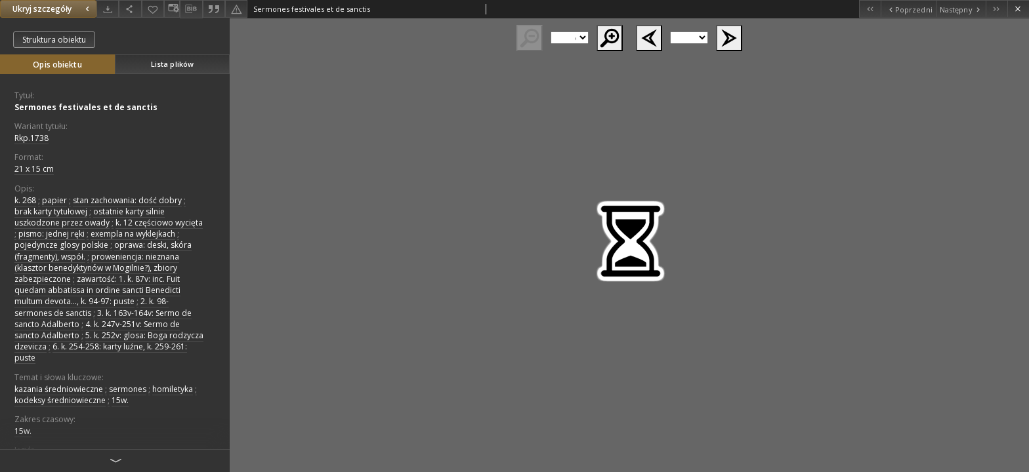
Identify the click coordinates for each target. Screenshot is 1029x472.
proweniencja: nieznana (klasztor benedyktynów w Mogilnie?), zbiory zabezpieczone (96, 268)
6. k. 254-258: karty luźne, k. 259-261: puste (100, 352)
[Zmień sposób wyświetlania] (172, 9)
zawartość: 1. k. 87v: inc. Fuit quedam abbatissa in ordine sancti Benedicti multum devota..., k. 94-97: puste (97, 290)
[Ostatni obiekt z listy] (996, 9)
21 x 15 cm (34, 168)
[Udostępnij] (130, 9)
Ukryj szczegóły (52, 8)
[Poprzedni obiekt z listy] (908, 9)
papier (54, 200)
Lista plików (172, 64)
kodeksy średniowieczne (60, 400)
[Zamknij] (1018, 9)
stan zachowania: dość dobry (127, 200)
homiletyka (172, 389)
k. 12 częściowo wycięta (159, 222)
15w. (120, 400)
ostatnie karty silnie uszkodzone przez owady (89, 217)
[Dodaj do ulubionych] (153, 9)
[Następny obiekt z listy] (961, 9)
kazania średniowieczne (58, 389)
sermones (127, 389)
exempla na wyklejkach (133, 233)
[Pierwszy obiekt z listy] (870, 9)
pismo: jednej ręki (51, 233)
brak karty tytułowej (50, 211)
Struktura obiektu (54, 39)
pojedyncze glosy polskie (61, 244)
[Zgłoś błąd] (236, 9)
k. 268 (25, 200)
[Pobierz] (107, 9)
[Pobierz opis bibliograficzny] (191, 9)
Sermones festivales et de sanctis (86, 107)
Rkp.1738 (31, 138)
